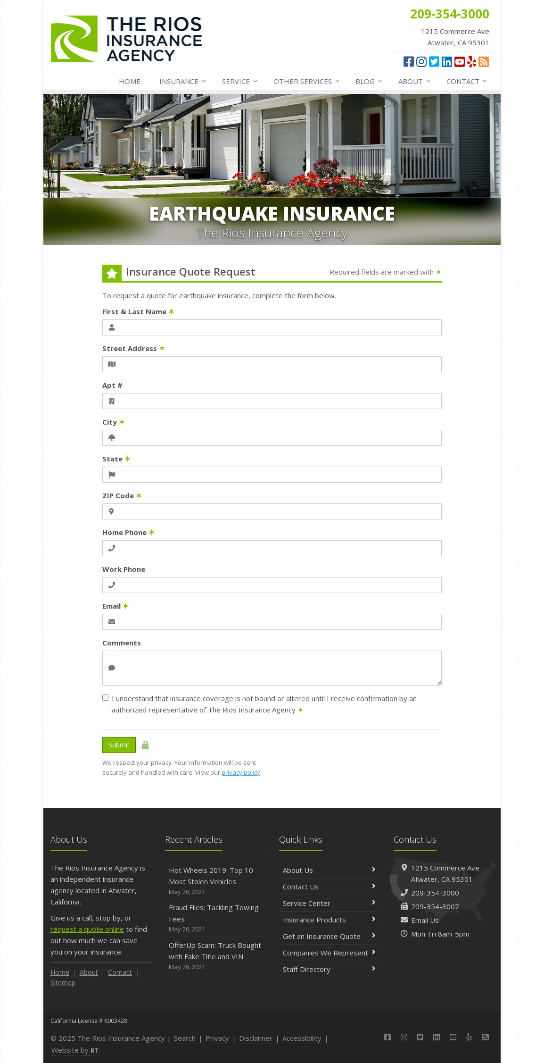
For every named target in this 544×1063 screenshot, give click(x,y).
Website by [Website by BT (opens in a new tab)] (75, 1050)
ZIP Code (122, 495)
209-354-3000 (435, 892)
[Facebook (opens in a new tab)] (409, 61)
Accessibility (301, 1038)
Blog (369, 81)
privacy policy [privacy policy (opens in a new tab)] (241, 772)
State (116, 458)
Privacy (217, 1038)
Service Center (329, 903)
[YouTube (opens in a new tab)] (459, 61)
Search (185, 1038)
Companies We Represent (329, 952)
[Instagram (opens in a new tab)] (421, 61)
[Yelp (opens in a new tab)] (471, 61)
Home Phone (128, 532)
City (113, 422)
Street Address (133, 348)
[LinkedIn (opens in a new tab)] (447, 61)
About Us (329, 870)
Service (240, 81)
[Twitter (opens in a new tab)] (434, 61)
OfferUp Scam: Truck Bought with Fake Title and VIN (215, 956)
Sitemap (62, 982)
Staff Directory (329, 969)
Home (129, 81)
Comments (121, 642)
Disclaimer (255, 1038)
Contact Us (329, 886)
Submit (119, 744)
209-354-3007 (435, 906)
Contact (467, 81)
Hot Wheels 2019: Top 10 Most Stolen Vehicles (215, 881)
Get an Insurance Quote (329, 936)
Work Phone (123, 569)
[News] (483, 61)
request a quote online (87, 929)
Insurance (183, 81)
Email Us (425, 920)
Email (115, 606)
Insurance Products (329, 919)
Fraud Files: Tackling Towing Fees (215, 918)
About (414, 81)
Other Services (306, 81)
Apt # (112, 385)
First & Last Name (138, 311)
